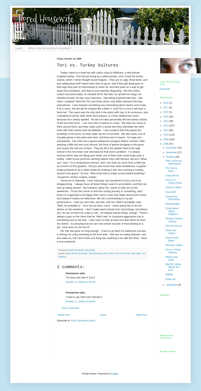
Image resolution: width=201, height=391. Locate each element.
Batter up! (170, 279)
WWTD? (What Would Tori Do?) (173, 267)
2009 (166, 139)
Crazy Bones (172, 175)
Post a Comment (70, 308)
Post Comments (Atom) (83, 320)
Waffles (169, 274)
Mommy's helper (174, 245)
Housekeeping (95, 253)
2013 (166, 121)
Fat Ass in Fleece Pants (173, 181)
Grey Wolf (170, 192)
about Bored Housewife (77, 253)
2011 (166, 130)
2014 (166, 116)
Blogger (114, 373)
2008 (166, 144)
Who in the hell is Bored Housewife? (50, 48)
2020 (166, 102)
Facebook (165, 89)
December (172, 147)
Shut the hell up (173, 226)
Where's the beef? (171, 258)
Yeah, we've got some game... (174, 162)
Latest (18, 48)
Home (103, 315)
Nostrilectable (172, 204)
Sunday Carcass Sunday (174, 220)
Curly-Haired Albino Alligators (171, 211)
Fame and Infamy (170, 231)
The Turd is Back (171, 169)
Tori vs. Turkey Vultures (172, 251)
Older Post (141, 315)
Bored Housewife (45, 18)
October (170, 157)
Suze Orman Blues (171, 239)
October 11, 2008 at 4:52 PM (80, 282)
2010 (166, 134)
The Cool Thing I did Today (128, 253)
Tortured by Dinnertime (172, 198)
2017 (166, 107)
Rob (105, 253)
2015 (166, 112)
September (172, 284)
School (111, 253)
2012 (166, 125)
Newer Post (64, 315)
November (172, 152)
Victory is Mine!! (173, 187)
